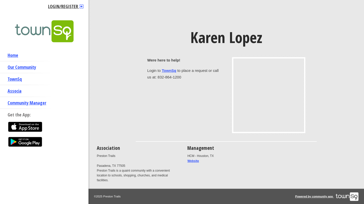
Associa (14, 91)
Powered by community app (327, 196)
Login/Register (65, 6)
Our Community (22, 67)
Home (13, 55)
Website (193, 161)
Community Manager (27, 103)
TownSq (15, 79)
